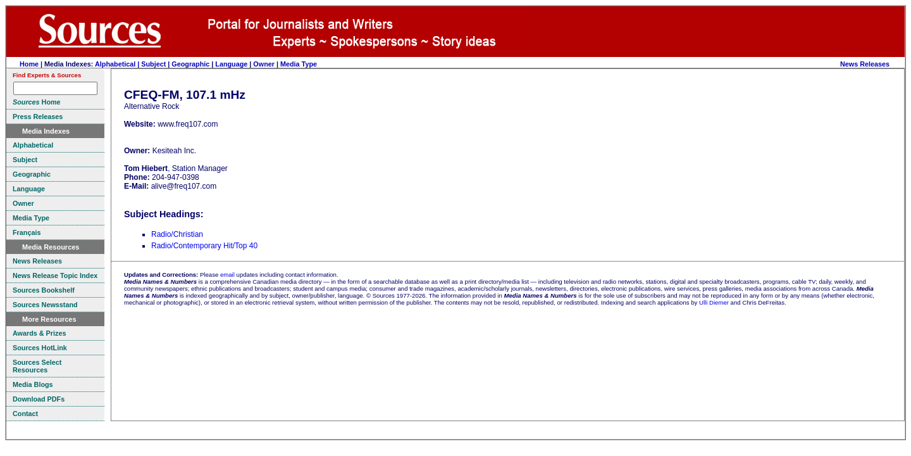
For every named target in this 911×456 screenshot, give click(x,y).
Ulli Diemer (714, 302)
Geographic (190, 64)
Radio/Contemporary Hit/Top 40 (204, 245)
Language (231, 64)
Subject (153, 64)
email (227, 274)
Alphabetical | (118, 64)
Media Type (298, 64)
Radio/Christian (177, 234)
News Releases (864, 64)
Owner (264, 64)
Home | (32, 64)
